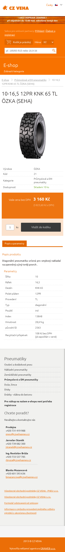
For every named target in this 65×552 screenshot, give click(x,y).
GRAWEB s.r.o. (47, 548)
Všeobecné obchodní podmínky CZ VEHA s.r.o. (27, 496)
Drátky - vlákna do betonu (18, 394)
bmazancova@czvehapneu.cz (22, 476)
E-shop (10, 65)
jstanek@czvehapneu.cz (19, 446)
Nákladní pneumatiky (15, 369)
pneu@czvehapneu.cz (18, 434)
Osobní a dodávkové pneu (18, 364)
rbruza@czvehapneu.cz (18, 460)
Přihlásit (39, 30)
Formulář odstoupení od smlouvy (21, 502)
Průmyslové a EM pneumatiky (30, 79)
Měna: (38, 42)
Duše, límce (10, 384)
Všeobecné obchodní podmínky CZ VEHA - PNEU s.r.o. (31, 490)
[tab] (14, 244)
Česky (52, 4)
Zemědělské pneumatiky (17, 374)
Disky (7, 389)
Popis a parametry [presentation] (14, 243)
